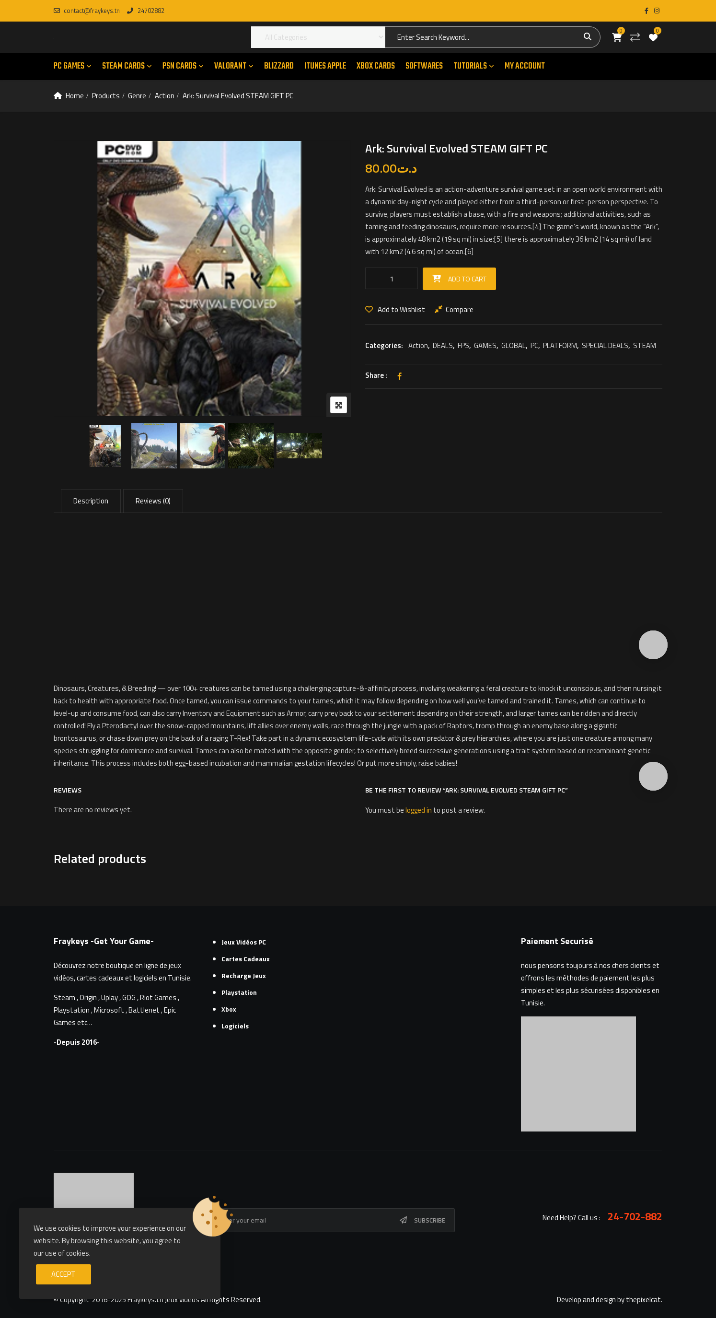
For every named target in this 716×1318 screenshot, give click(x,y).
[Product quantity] (391, 278)
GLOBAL (513, 345)
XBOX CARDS (376, 66)
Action (164, 95)
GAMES (485, 345)
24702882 (145, 10)
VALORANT (230, 66)
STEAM (644, 345)
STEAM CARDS (123, 66)
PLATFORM (560, 345)
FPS (463, 345)
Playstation (239, 992)
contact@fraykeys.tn (87, 10)
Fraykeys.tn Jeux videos (163, 1299)
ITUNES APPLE (325, 66)
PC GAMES (69, 66)
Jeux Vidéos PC (243, 942)
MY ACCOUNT (525, 66)
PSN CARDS (179, 66)
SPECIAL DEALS (605, 345)
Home (75, 95)
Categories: (384, 345)
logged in (418, 810)
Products (106, 95)
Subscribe (429, 1220)
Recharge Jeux (243, 975)
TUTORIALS (470, 66)
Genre (137, 95)
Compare (459, 309)
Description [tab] (90, 500)
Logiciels (235, 1026)
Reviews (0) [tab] (153, 500)
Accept (63, 1274)
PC (534, 345)
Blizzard (279, 66)
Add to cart (467, 279)
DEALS (443, 345)
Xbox (228, 1009)
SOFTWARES (424, 66)
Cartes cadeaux (245, 959)
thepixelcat (643, 1299)
